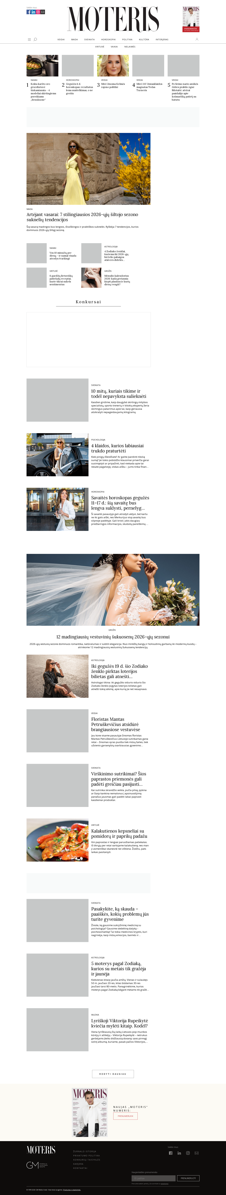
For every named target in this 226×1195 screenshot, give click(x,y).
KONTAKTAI (80, 1168)
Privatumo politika (86, 1155)
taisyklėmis (164, 1184)
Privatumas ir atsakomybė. (72, 1190)
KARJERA (78, 1164)
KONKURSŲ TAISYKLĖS (86, 1159)
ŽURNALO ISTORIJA (84, 1151)
